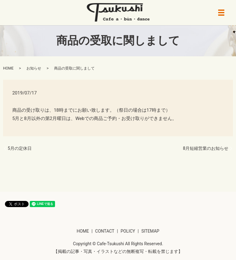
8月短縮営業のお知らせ (205, 148)
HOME (8, 68)
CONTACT (105, 231)
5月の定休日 (20, 148)
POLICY (127, 231)
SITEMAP (150, 231)
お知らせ (33, 68)
